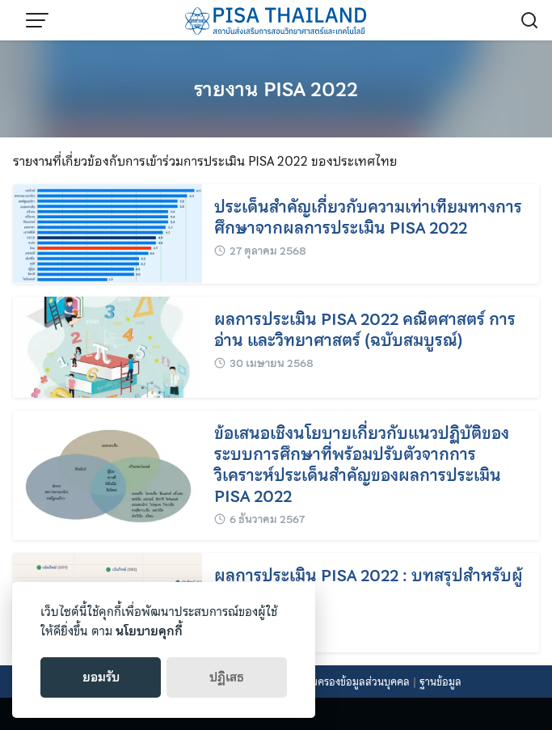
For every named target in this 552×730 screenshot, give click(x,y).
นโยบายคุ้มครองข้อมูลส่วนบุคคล (340, 681)
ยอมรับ (101, 677)
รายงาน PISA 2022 (276, 89)
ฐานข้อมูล (440, 681)
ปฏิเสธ (226, 677)
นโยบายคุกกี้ (149, 631)
